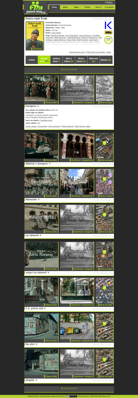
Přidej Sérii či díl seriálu (95, 52)
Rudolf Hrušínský (57, 35)
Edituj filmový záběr (82, 126)
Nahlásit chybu (33, 396)
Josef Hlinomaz (85, 35)
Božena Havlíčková (89, 38)
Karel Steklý (56, 33)
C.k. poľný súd (34, 308)
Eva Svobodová (71, 35)
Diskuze (106, 60)
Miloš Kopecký (60, 38)
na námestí (32, 235)
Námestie (31, 199)
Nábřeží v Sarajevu (37, 163)
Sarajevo (31, 106)
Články (87, 7)
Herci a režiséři (98, 9)
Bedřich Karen (82, 40)
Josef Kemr (93, 40)
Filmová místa (44, 59)
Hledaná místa (56, 59)
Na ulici (30, 344)
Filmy (54, 7)
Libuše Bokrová (59, 40)
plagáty (30, 380)
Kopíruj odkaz (31, 126)
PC (39, 123)
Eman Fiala (71, 40)
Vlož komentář (54, 126)
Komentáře (42, 126)
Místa (65, 7)
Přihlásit (108, 2)
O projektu (109, 7)
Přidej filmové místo (77, 52)
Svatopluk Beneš (74, 38)
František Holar (46, 120)
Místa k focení (81, 59)
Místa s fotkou (68, 59)
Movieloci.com (104, 396)
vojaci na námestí (36, 272)
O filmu (32, 60)
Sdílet (108, 52)
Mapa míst (93, 59)
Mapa (76, 7)
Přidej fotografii (67, 126)
